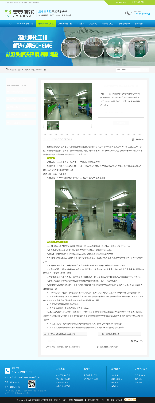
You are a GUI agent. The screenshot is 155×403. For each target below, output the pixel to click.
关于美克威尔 (108, 24)
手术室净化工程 (17, 122)
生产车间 (138, 379)
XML (103, 400)
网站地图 (91, 400)
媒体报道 (114, 386)
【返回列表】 (135, 341)
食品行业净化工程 (18, 115)
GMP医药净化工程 (25, 24)
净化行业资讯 (124, 24)
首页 (10, 24)
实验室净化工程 (65, 24)
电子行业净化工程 (46, 24)
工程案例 (81, 24)
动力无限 (119, 400)
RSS (98, 400)
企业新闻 (114, 375)
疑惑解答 (114, 382)
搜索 (145, 70)
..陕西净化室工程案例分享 (109, 347)
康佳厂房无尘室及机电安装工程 (63, 334)
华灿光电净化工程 (112, 334)
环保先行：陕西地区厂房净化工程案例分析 (64, 347)
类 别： (104, 112)
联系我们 (139, 24)
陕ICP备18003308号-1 (77, 400)
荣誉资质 (138, 382)
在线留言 (122, 2)
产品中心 (93, 24)
